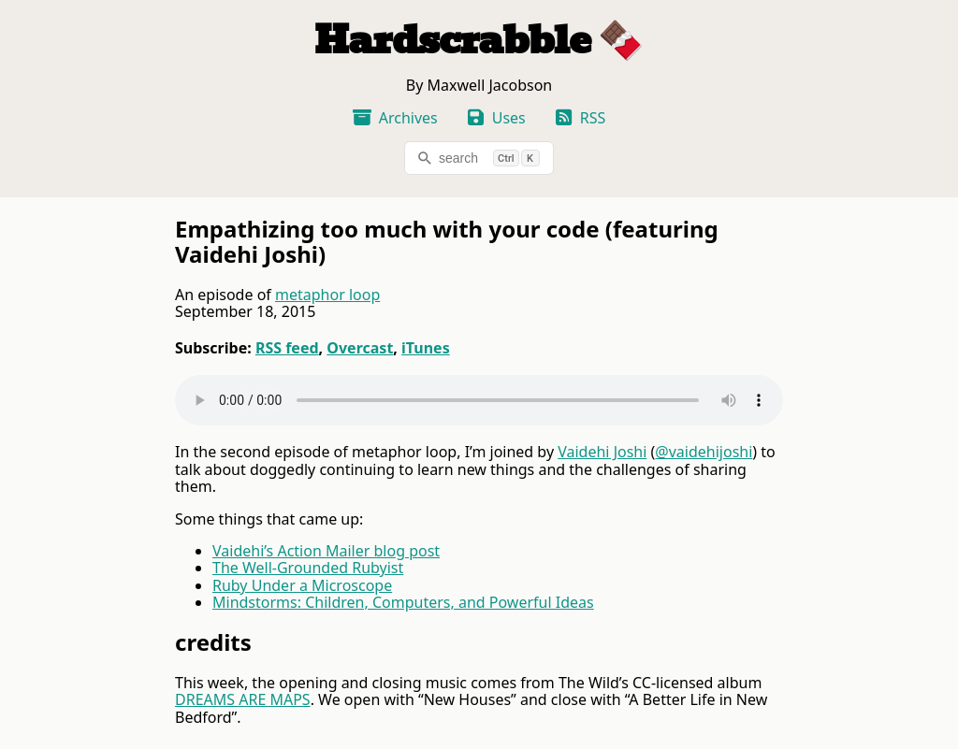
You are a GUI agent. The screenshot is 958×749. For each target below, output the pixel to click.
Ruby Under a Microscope (302, 585)
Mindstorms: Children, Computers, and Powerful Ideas (403, 602)
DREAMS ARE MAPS (243, 699)
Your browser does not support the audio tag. (479, 400)
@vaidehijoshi (703, 451)
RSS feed (287, 348)
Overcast (360, 348)
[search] (479, 158)
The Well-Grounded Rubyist (307, 567)
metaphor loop (327, 294)
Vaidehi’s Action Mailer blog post (326, 550)
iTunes (425, 348)
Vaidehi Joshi (602, 451)
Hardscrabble (452, 40)
